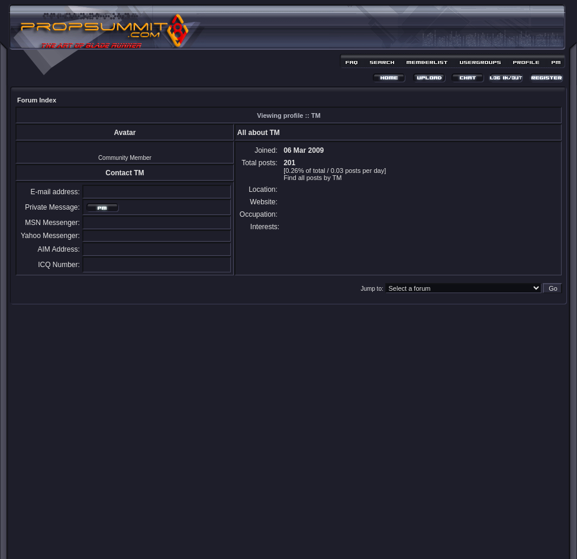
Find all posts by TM (312, 177)
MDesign (330, 539)
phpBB (267, 533)
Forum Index (36, 100)
